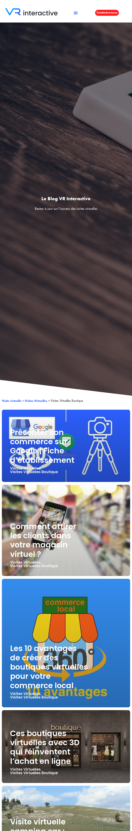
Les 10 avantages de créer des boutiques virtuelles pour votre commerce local (49, 667)
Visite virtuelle (11, 401)
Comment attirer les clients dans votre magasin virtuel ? (43, 540)
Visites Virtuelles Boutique (34, 472)
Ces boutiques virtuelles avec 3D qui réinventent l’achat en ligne (44, 747)
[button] (75, 13)
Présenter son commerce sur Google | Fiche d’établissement (42, 446)
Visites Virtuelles (36, 401)
